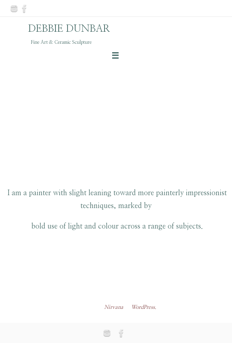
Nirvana (113, 307)
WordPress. (143, 307)
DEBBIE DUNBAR (69, 29)
